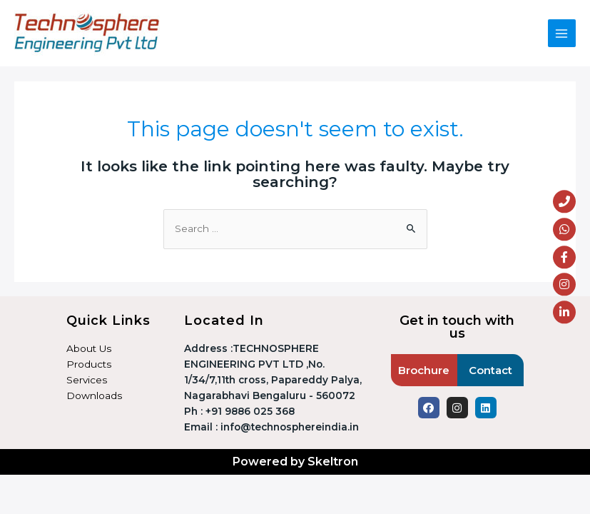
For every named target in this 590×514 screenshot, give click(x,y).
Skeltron (332, 461)
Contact (490, 370)
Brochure (423, 370)
